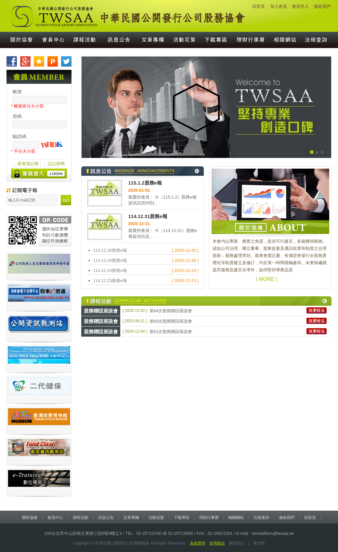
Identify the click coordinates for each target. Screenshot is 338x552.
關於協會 (18, 40)
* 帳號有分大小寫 (27, 106)
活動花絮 (185, 40)
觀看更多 (197, 171)
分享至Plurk (52, 61)
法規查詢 (319, 40)
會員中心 (53, 40)
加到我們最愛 (39, 61)
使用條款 (217, 543)
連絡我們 (322, 6)
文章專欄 (152, 40)
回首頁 (258, 6)
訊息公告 (118, 40)
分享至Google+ (25, 61)
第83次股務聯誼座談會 (171, 321)
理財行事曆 (251, 40)
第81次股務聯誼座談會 (171, 331)
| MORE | (266, 279)
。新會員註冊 (26, 163)
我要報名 (316, 310)
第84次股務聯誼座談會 (171, 310)
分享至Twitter (66, 61)
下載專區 (216, 40)
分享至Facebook (11, 61)
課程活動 (85, 40)
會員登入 (300, 6)
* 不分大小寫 (23, 151)
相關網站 (285, 40)
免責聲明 (197, 543)
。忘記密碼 (54, 163)
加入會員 (278, 6)
